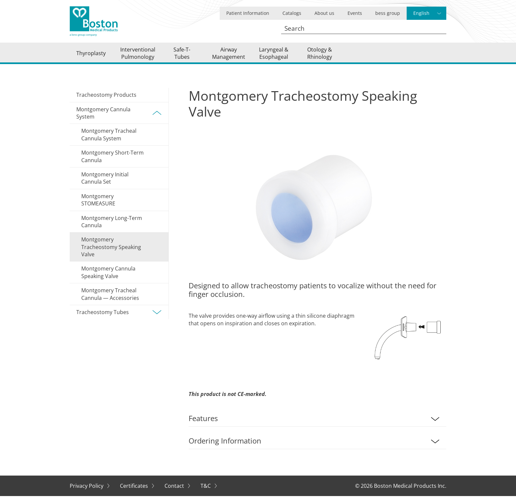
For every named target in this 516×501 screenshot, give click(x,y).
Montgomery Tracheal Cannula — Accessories (110, 299)
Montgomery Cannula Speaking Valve (108, 277)
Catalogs (291, 13)
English (421, 13)
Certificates (134, 490)
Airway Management (228, 55)
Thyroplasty (91, 55)
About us (324, 13)
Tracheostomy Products (106, 99)
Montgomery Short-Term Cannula (112, 161)
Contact (175, 490)
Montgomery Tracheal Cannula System (108, 139)
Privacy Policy (87, 490)
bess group (387, 13)
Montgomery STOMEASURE (98, 204)
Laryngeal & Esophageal (273, 55)
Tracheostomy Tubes (119, 317)
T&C (206, 490)
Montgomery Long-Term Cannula (111, 226)
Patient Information (247, 13)
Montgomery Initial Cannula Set (105, 183)
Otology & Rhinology (319, 55)
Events (355, 13)
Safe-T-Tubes (181, 55)
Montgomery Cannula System (119, 117)
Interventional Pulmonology (137, 55)
